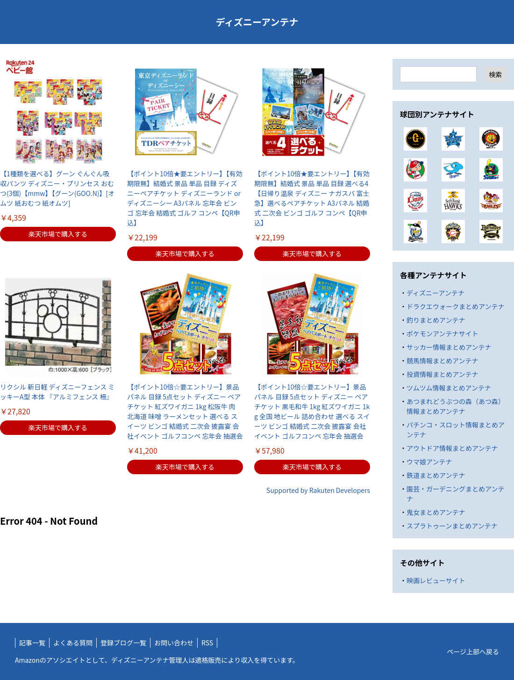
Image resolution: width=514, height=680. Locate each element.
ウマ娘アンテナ (429, 461)
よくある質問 (73, 642)
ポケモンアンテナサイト (442, 333)
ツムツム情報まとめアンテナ (449, 387)
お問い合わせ (173, 642)
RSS (207, 642)
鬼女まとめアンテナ (436, 512)
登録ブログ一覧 (123, 642)
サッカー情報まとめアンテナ (449, 347)
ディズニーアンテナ (257, 22)
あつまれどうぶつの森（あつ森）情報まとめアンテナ (456, 406)
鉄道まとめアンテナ (436, 475)
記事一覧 (32, 642)
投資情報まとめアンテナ (442, 374)
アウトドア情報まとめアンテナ (452, 448)
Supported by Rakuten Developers (318, 490)
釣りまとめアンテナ (436, 320)
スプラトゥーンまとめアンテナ (452, 525)
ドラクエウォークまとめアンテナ (455, 306)
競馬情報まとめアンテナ (442, 360)
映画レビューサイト (436, 580)
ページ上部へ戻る (473, 651)
